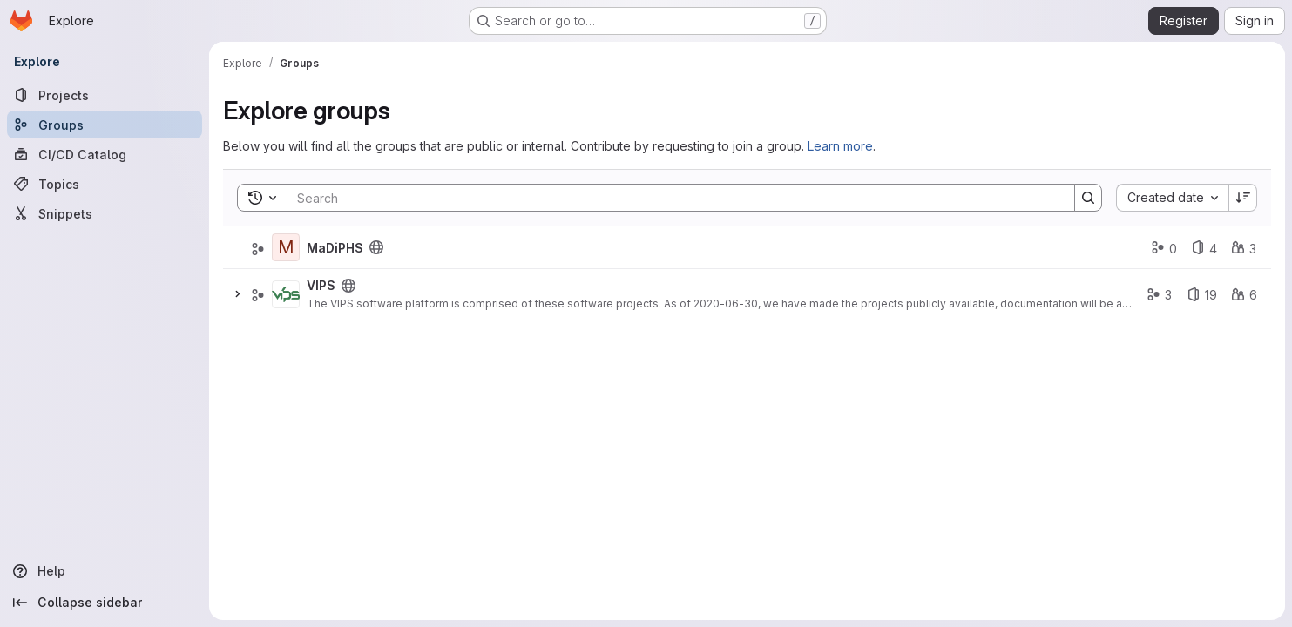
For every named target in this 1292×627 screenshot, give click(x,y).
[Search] (672, 197)
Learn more (840, 145)
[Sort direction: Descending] (1243, 198)
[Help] (104, 571)
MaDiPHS (335, 247)
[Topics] (104, 184)
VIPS (321, 285)
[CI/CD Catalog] (104, 154)
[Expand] (237, 294)
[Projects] (104, 95)
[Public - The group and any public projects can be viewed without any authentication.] (376, 247)
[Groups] (104, 124)
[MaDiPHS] (286, 247)
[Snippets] (104, 213)
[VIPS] (286, 294)
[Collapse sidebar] (104, 603)
